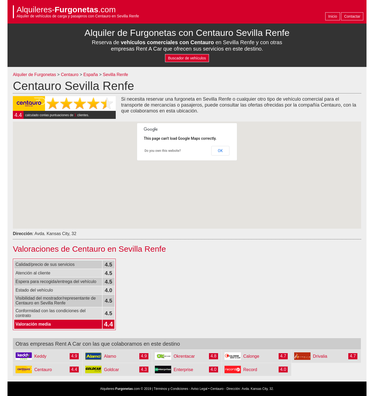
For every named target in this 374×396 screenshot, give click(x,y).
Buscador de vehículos (187, 58)
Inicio (332, 16)
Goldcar (111, 369)
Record (250, 369)
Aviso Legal (199, 389)
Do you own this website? (163, 151)
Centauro (69, 74)
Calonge (251, 356)
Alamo (110, 356)
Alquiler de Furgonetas (34, 74)
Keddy (40, 356)
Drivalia (320, 356)
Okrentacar (184, 356)
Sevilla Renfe (115, 74)
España (91, 74)
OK (220, 151)
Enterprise (183, 369)
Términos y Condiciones (171, 389)
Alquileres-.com (66, 9)
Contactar (352, 16)
